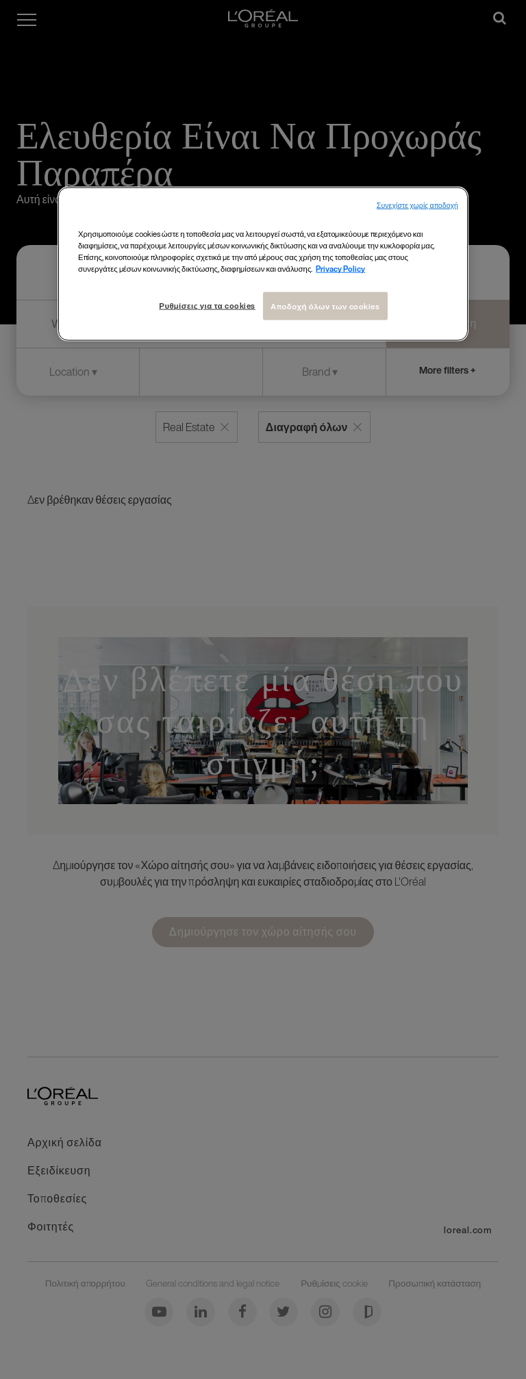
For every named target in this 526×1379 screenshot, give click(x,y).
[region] (263, 264)
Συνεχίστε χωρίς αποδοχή (417, 206)
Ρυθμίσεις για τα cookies (207, 305)
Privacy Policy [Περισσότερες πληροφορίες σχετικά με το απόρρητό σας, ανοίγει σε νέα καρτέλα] (340, 268)
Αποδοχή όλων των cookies (325, 305)
